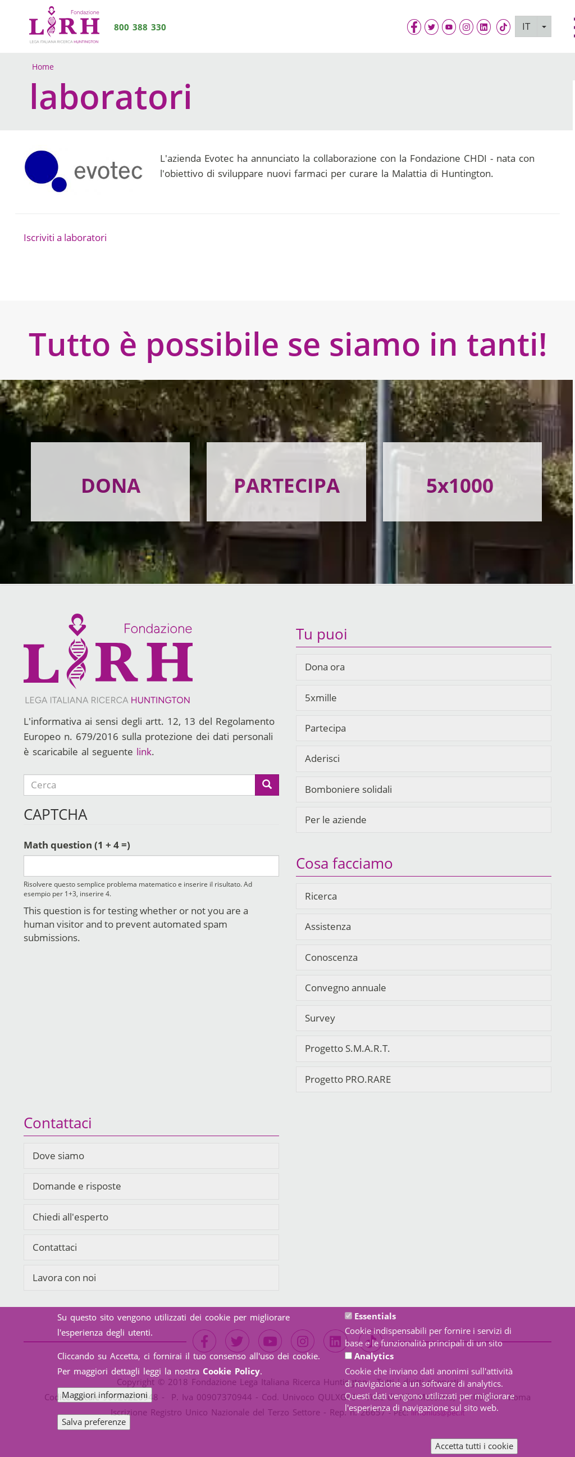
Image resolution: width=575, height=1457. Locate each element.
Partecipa (325, 727)
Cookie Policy (231, 1371)
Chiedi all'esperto (70, 1216)
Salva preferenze (94, 1421)
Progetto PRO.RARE (348, 1079)
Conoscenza (331, 957)
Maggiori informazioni (105, 1394)
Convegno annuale (345, 987)
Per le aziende (336, 819)
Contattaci (55, 1247)
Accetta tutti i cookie (474, 1445)
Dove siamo (58, 1155)
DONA (110, 485)
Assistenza (328, 926)
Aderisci (322, 758)
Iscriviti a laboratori (65, 237)
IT (526, 26)
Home (43, 66)
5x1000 (460, 485)
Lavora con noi (64, 1277)
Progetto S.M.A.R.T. (347, 1048)
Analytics (374, 1355)
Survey (320, 1017)
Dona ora (325, 666)
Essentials (375, 1316)
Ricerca (321, 895)
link (144, 751)
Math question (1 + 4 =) (77, 844)
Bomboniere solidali (348, 789)
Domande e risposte (77, 1185)
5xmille (321, 697)
